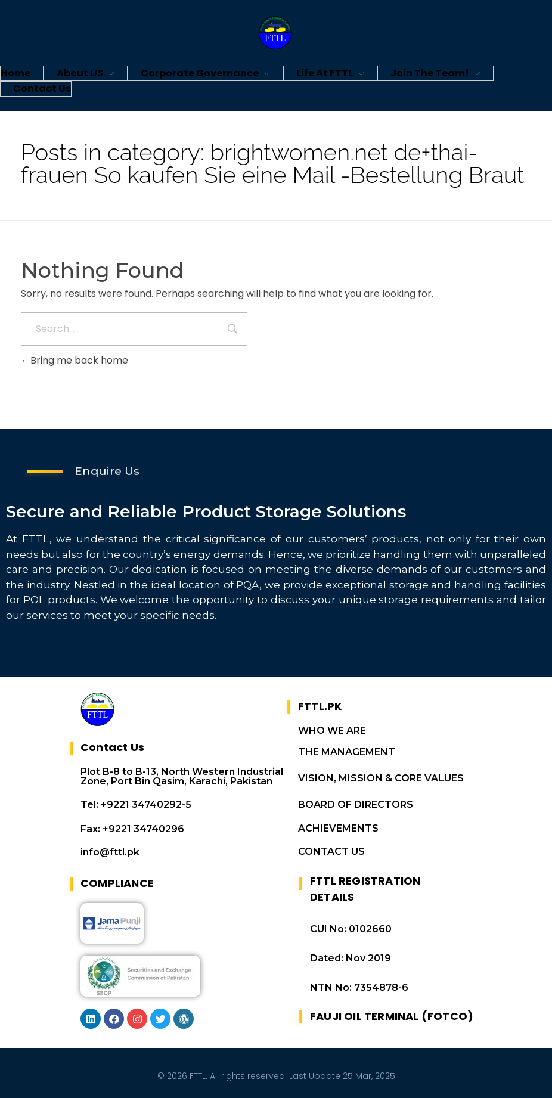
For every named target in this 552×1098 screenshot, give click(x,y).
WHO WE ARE (332, 730)
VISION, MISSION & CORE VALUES (381, 778)
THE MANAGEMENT (346, 752)
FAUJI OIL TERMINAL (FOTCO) (391, 1016)
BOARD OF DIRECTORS (355, 804)
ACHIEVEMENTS (338, 828)
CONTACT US (331, 851)
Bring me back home (74, 360)
